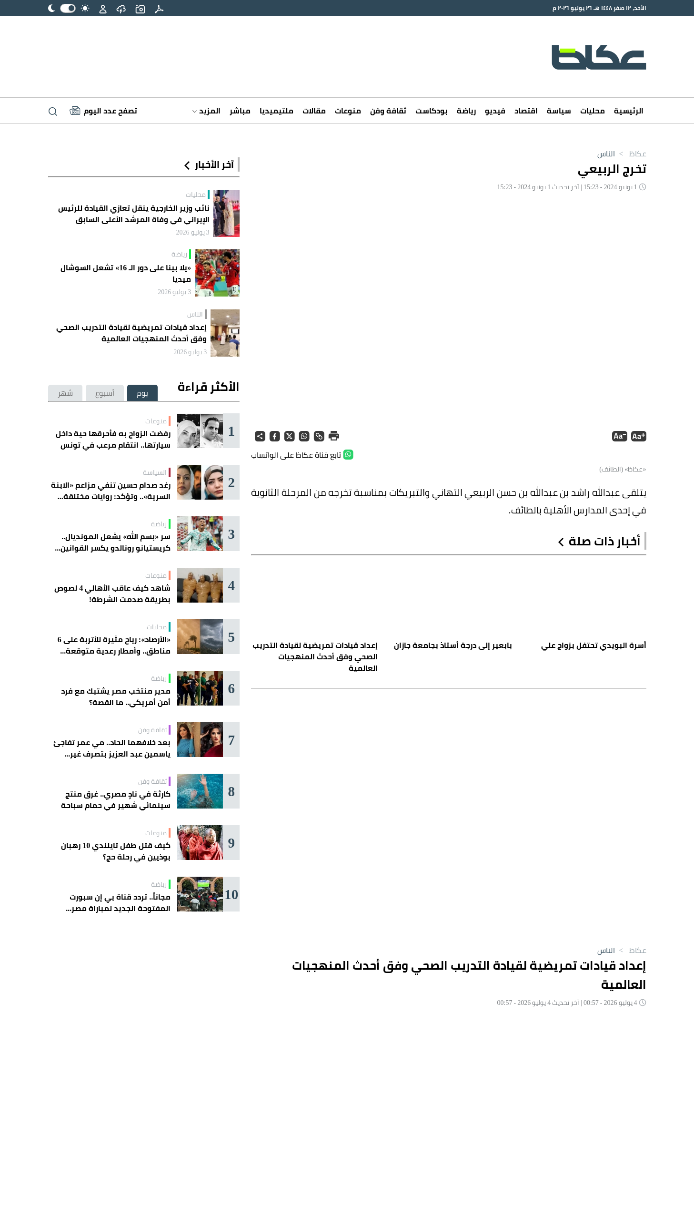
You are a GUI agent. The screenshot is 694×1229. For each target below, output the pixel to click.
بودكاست (431, 110)
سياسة (559, 110)
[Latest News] (103, 110)
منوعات (348, 110)
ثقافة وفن (388, 110)
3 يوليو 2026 (193, 232)
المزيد (206, 110)
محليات (592, 110)
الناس (606, 153)
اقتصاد (526, 110)
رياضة (466, 110)
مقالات (314, 110)
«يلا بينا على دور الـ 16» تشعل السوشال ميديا (125, 273)
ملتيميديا (276, 110)
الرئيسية (629, 110)
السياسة (155, 472)
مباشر (240, 110)
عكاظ (630, 153)
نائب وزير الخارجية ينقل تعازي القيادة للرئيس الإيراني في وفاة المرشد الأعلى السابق (134, 213)
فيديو (495, 110)
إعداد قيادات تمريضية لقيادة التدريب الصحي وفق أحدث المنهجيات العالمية (131, 332)
